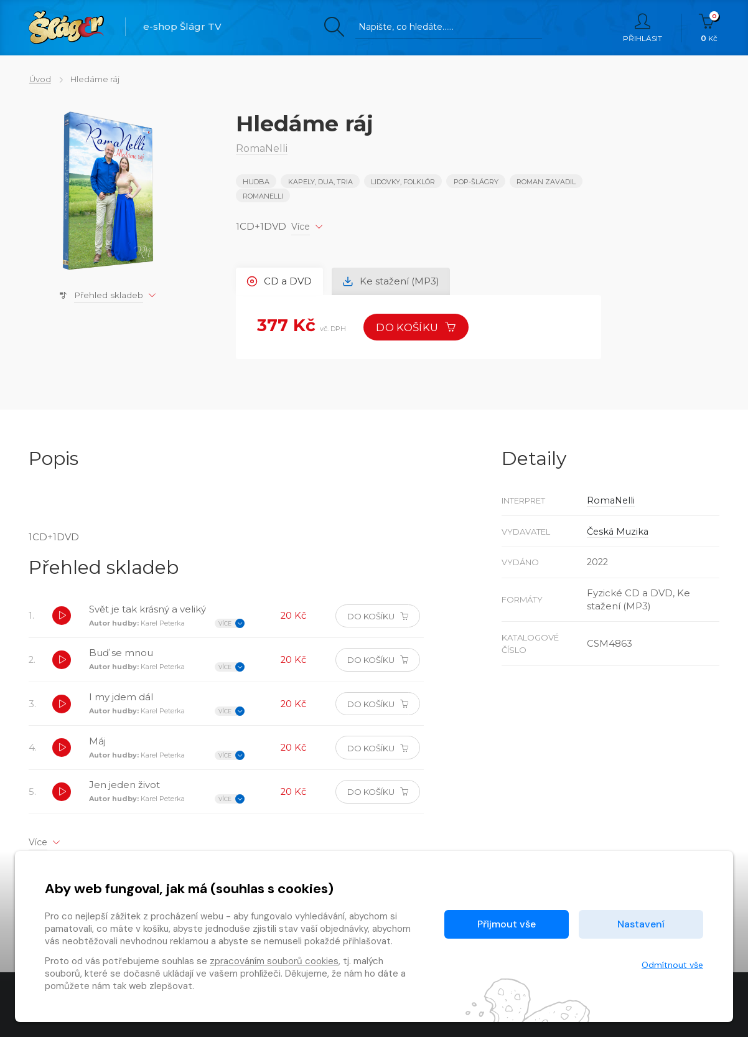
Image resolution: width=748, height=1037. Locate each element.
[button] (61, 617)
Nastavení (641, 924)
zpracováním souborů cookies (274, 961)
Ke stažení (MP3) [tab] (391, 281)
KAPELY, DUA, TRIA (320, 181)
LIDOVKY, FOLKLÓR (403, 181)
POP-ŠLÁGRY (476, 181)
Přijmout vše (506, 924)
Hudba (256, 181)
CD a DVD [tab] (279, 281)
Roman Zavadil (546, 181)
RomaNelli (263, 196)
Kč (709, 28)
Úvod (39, 79)
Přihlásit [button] (642, 28)
